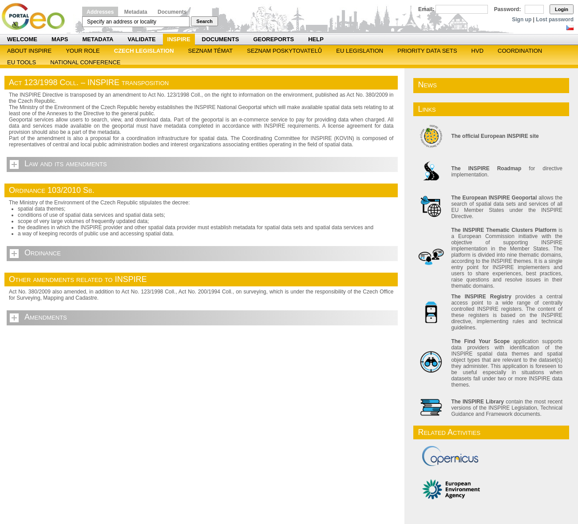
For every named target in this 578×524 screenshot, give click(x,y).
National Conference (85, 62)
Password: (507, 9)
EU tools (21, 62)
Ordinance (42, 252)
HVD (477, 50)
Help (316, 39)
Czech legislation (144, 50)
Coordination (520, 50)
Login (561, 9)
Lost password (555, 19)
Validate (142, 39)
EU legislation (359, 50)
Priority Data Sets (427, 50)
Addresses (100, 12)
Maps (59, 39)
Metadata (135, 12)
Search (204, 21)
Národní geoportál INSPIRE (36, 16)
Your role (83, 50)
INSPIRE (178, 39)
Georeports (273, 39)
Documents (172, 12)
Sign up (521, 19)
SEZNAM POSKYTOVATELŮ (284, 50)
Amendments (45, 317)
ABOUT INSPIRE (29, 50)
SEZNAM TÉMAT (210, 50)
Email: (426, 9)
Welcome (22, 39)
